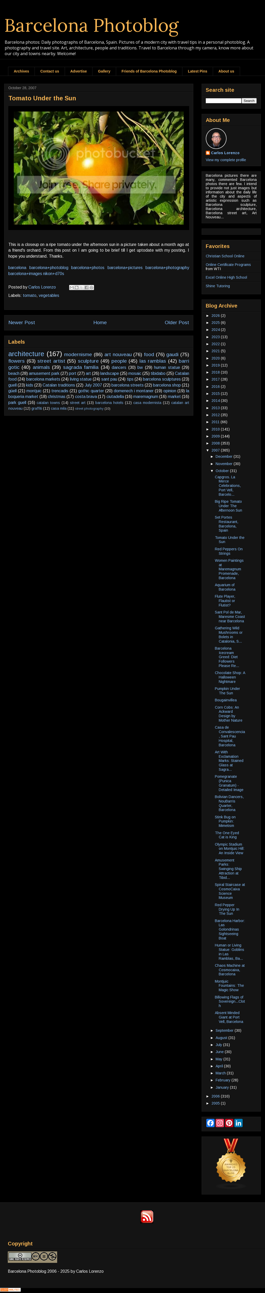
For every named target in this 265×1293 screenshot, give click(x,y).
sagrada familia (80, 367)
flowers (16, 361)
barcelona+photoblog (48, 267)
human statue (167, 367)
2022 (216, 344)
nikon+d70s (53, 273)
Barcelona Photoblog (91, 25)
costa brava (86, 396)
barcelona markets (43, 379)
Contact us (49, 71)
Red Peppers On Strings (229, 551)
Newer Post (21, 322)
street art (77, 403)
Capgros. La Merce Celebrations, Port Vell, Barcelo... (228, 486)
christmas (56, 396)
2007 (216, 450)
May (219, 1059)
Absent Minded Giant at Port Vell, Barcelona (229, 1017)
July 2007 (93, 385)
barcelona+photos (87, 267)
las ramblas (153, 361)
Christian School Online (225, 256)
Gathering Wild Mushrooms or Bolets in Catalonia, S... (229, 634)
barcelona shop (167, 385)
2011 (216, 422)
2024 (216, 330)
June (220, 1052)
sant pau (109, 379)
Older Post (177, 322)
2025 (216, 323)
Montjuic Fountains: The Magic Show (229, 985)
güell (12, 391)
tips (130, 379)
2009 (216, 436)
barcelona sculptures (162, 379)
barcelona (17, 267)
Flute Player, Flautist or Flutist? (225, 600)
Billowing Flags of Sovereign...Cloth (230, 1001)
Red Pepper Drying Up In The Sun (227, 909)
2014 (216, 401)
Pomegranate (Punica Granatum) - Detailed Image (229, 783)
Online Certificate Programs (228, 265)
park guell (17, 402)
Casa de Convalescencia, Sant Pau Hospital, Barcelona (230, 736)
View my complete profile (226, 160)
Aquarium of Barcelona (225, 587)
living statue (81, 379)
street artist (51, 361)
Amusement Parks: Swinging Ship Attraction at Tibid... (228, 869)
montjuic (34, 391)
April (220, 1066)
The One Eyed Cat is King (227, 835)
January (223, 1087)
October (223, 471)
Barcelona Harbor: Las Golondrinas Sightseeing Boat (230, 929)
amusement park (44, 373)
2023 (216, 337)
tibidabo (158, 373)
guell (12, 385)
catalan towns (48, 403)
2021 (216, 351)
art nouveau (118, 354)
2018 (216, 372)
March (221, 1073)
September (225, 1030)
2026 (216, 316)
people (119, 361)
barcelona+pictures (125, 267)
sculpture (88, 361)
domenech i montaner (134, 391)
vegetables (49, 295)
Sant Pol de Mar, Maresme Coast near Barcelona (230, 616)
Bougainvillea (226, 700)
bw (140, 367)
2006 (216, 1096)
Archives (21, 71)
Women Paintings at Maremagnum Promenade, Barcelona (229, 569)
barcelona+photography (167, 267)
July (219, 1045)
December (225, 456)
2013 (216, 408)
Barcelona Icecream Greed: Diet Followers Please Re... (227, 657)
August (222, 1038)
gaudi (172, 354)
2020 (216, 358)
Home (100, 322)
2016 (216, 386)
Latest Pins (197, 71)
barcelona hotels (109, 403)
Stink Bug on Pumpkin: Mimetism (225, 821)
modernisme (78, 354)
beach (13, 373)
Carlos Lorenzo (225, 153)
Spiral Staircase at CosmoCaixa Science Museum (230, 891)
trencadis (59, 391)
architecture (26, 353)
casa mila (59, 408)
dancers (119, 367)
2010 (216, 429)
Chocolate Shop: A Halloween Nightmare (230, 677)
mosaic (134, 373)
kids (29, 385)
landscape (109, 373)
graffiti (36, 408)
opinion (169, 391)
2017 (216, 379)
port (72, 373)
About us (226, 71)
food (149, 354)
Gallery (104, 71)
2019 (216, 365)
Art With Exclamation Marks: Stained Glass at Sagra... (229, 761)
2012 (216, 415)
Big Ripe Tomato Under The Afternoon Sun (228, 505)
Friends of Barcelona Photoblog (149, 71)
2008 (216, 443)
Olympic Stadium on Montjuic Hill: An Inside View (229, 848)
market (174, 396)
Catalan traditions (59, 385)
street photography (89, 408)
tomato (29, 295)
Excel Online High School (226, 277)
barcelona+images (25, 273)
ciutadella (115, 396)
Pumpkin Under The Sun (227, 691)
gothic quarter (91, 391)
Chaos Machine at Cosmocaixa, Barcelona (230, 969)
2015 (216, 393)
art (88, 373)
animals (41, 367)
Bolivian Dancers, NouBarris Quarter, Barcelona (229, 803)
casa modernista (147, 403)
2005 (216, 1103)
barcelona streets (127, 385)
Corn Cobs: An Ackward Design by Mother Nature (228, 713)
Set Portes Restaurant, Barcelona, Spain (226, 523)
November (225, 464)
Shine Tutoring (218, 286)
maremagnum (145, 396)
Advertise (78, 71)
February (223, 1080)
